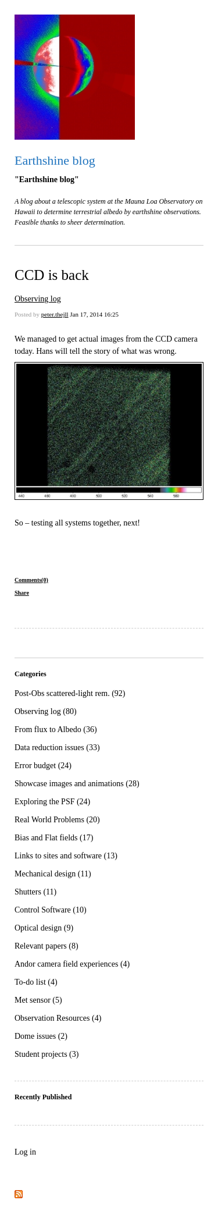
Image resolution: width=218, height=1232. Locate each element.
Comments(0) (31, 580)
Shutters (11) (35, 891)
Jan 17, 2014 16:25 (94, 314)
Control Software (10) (51, 910)
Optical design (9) (44, 928)
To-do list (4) (36, 982)
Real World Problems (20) (57, 819)
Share (22, 593)
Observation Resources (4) (58, 1018)
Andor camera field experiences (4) (72, 964)
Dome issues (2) (41, 1036)
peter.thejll (55, 314)
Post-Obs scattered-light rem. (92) (70, 693)
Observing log (38, 298)
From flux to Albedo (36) (56, 729)
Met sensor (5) (38, 1000)
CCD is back (52, 275)
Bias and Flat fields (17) (54, 837)
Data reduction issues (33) (57, 747)
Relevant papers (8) (46, 946)
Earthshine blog (55, 160)
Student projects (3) (46, 1054)
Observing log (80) (46, 711)
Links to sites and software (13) (66, 855)
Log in (25, 1152)
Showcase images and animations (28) (77, 783)
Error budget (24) (43, 765)
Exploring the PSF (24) (52, 801)
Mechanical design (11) (53, 873)
